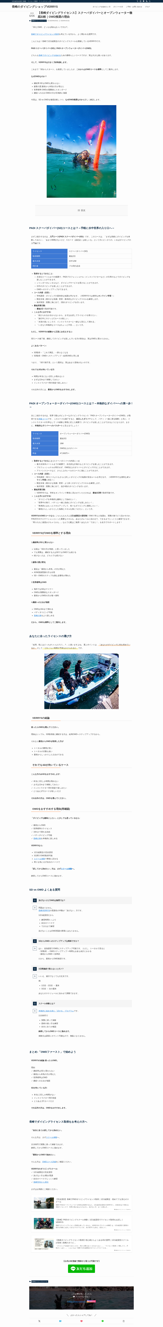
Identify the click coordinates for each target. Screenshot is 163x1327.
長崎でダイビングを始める (50, 55)
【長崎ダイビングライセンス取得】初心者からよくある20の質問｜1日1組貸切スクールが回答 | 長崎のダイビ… (92, 1241)
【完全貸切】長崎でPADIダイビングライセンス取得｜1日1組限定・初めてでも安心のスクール (92, 1200)
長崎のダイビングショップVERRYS (35, 6)
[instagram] (140, 1)
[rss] (146, 1)
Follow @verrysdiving (76, 1302)
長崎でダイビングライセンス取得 (45, 34)
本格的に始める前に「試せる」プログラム (56, 1011)
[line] (143, 1)
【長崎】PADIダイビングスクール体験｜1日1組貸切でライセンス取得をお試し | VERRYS (89, 1221)
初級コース (43, 419)
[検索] (149, 1)
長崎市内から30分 (41, 1182)
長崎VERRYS (44, 911)
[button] (39, 1321)
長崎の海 (37, 616)
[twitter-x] (137, 1)
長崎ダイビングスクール (39, 20)
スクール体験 (39, 859)
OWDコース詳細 (49, 1162)
